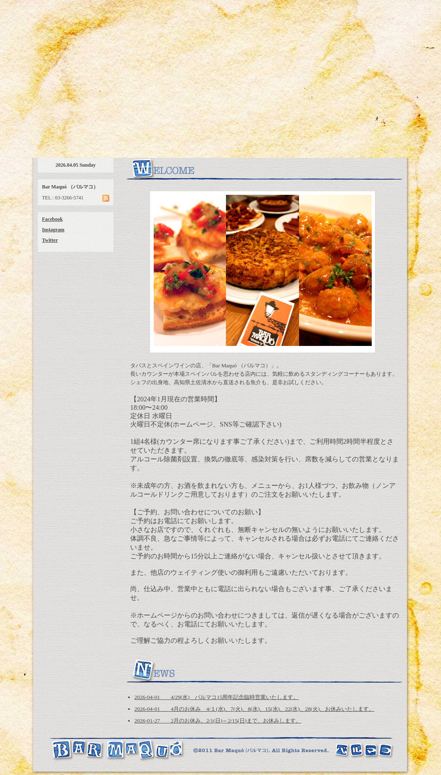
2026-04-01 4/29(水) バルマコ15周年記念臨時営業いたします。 (216, 697)
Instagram (53, 230)
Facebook (52, 219)
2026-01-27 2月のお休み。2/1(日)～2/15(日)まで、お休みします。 (217, 720)
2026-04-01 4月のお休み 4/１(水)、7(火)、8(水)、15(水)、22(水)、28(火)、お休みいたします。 (254, 709)
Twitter (50, 240)
